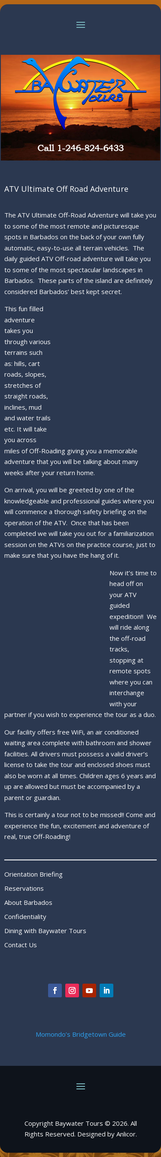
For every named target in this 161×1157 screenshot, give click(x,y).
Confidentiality (25, 916)
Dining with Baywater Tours (45, 930)
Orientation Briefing (33, 874)
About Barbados (28, 902)
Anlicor (126, 1134)
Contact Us (20, 944)
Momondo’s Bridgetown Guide (81, 1034)
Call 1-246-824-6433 (80, 148)
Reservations (24, 888)
